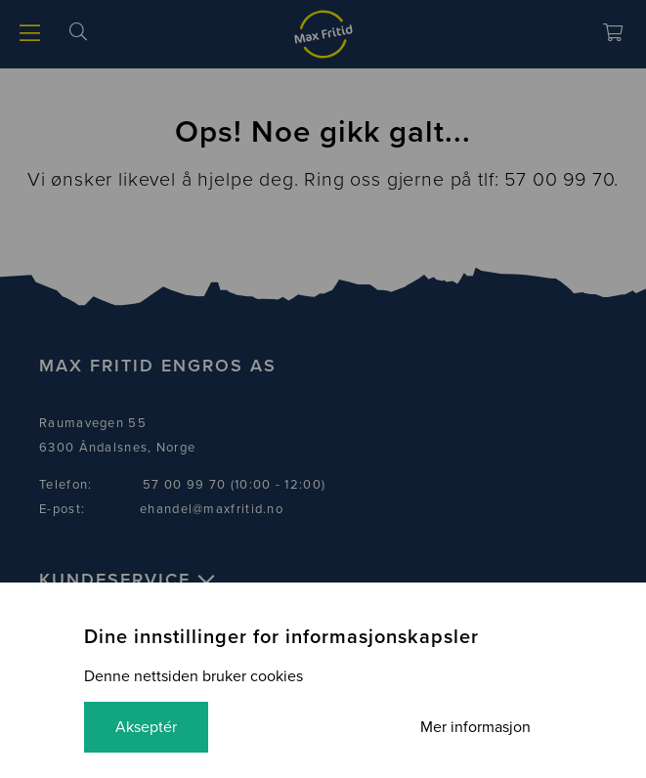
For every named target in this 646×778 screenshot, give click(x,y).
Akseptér (146, 727)
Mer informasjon (475, 727)
